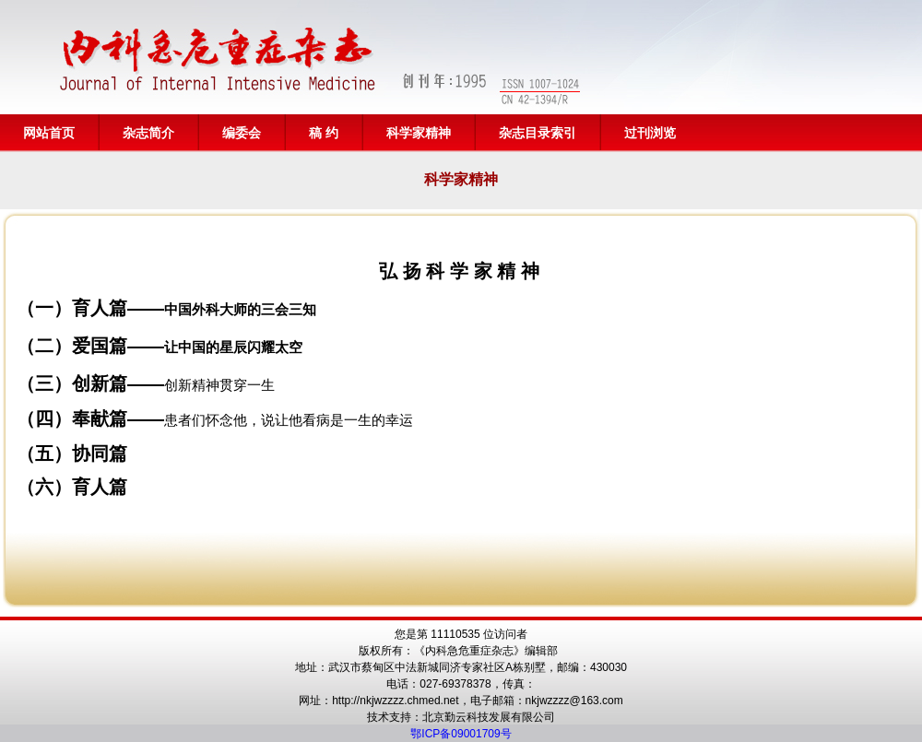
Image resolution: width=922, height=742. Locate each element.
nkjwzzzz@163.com (574, 700)
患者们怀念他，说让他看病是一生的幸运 (288, 420)
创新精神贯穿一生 (219, 385)
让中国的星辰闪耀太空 (233, 347)
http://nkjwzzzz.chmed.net (395, 700)
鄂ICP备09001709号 (460, 733)
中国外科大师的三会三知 (240, 309)
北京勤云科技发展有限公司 (488, 717)
